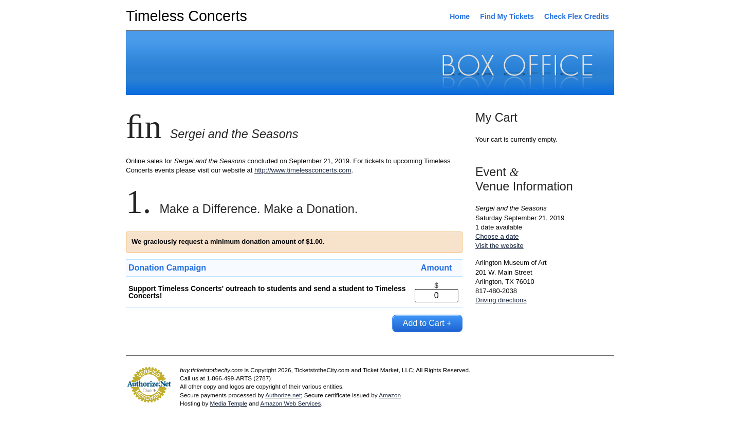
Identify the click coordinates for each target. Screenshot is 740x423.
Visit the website (499, 245)
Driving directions (501, 300)
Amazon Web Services (290, 403)
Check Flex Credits (576, 16)
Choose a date (497, 236)
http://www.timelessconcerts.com (302, 170)
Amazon (390, 395)
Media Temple (228, 403)
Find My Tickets (507, 16)
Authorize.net (283, 395)
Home (460, 16)
